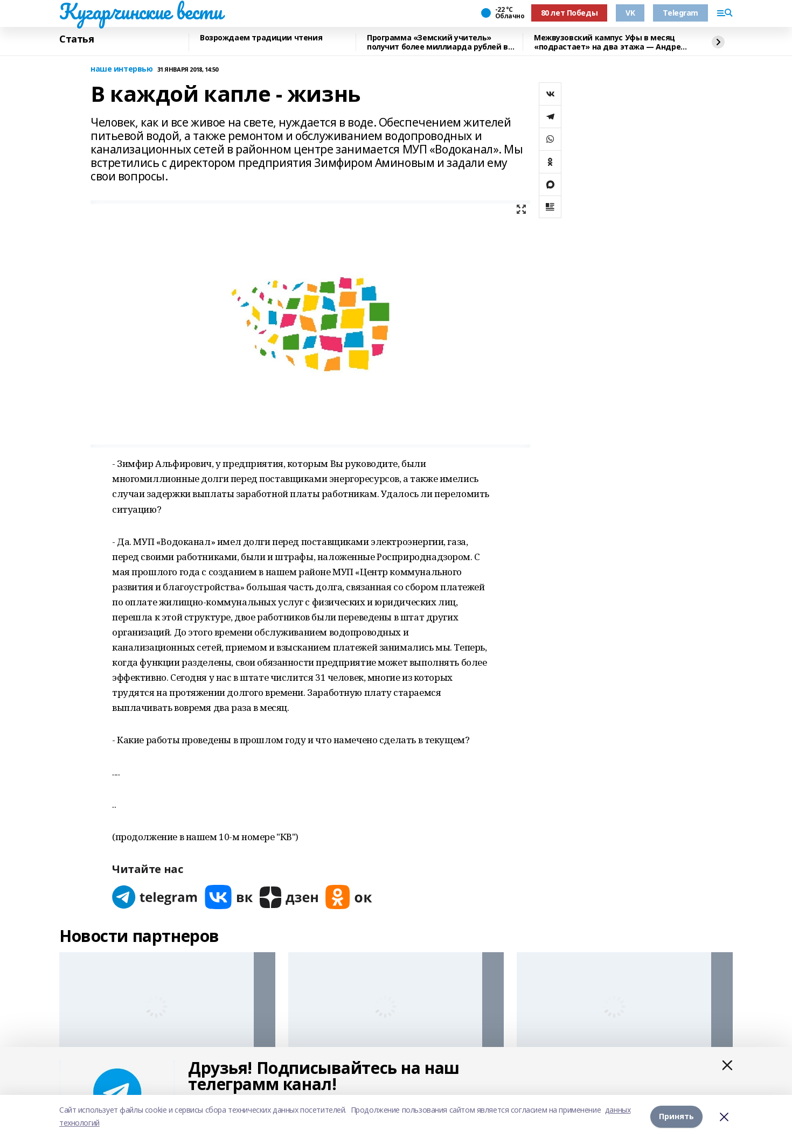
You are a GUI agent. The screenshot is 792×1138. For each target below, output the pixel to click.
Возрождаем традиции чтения (261, 38)
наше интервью (122, 69)
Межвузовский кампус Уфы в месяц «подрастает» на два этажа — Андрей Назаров (610, 42)
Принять (676, 1116)
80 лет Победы (569, 13)
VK (630, 13)
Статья (76, 39)
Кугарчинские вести (140, 11)
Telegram (680, 13)
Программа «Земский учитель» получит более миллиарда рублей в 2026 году (437, 42)
